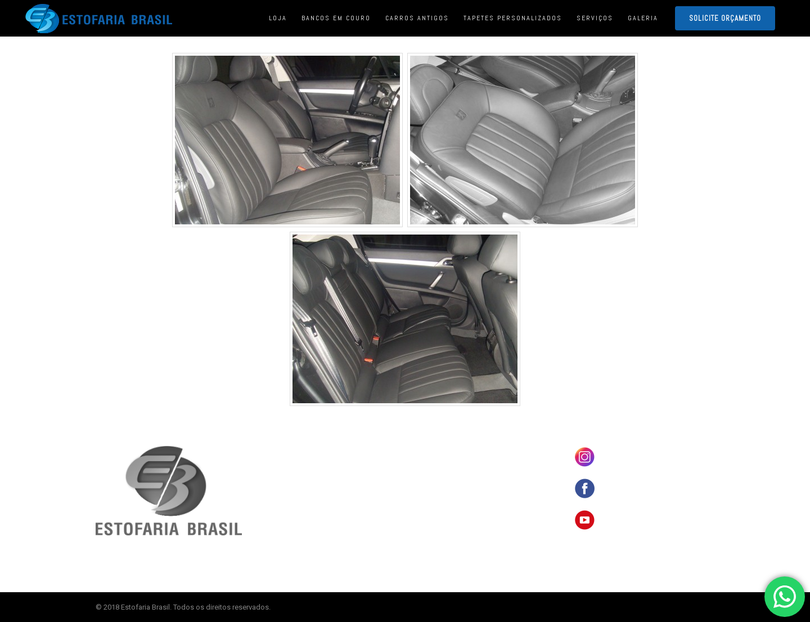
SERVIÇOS (430, 502)
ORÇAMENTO (433, 520)
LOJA (423, 467)
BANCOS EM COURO (443, 450)
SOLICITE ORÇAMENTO (725, 18)
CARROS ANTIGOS (440, 485)
